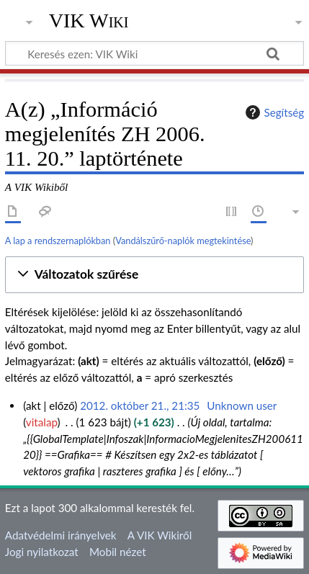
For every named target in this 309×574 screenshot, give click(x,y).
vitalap (42, 422)
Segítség (273, 112)
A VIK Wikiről (159, 535)
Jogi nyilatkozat (42, 551)
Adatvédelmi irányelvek (61, 535)
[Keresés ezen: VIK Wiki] (154, 53)
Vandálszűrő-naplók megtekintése (183, 240)
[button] (154, 275)
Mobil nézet (117, 551)
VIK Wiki (89, 21)
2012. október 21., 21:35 (140, 405)
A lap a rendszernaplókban (58, 240)
